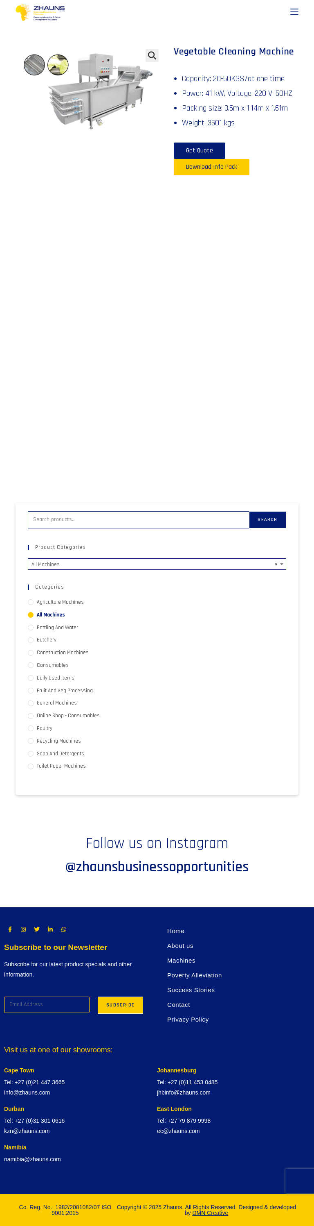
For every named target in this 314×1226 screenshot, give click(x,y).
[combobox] (157, 564)
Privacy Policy (188, 1019)
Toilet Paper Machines (61, 766)
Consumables (53, 665)
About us (180, 945)
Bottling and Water (57, 627)
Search (267, 520)
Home (175, 930)
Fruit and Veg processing (65, 690)
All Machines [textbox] (154, 564)
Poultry (44, 728)
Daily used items (55, 678)
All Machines (51, 615)
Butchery (46, 640)
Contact (178, 1004)
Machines (181, 960)
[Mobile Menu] (294, 12)
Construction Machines (63, 652)
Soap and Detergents (60, 753)
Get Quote (199, 150)
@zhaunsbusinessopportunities (157, 867)
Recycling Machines (59, 741)
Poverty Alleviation (194, 975)
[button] (152, 55)
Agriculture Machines (60, 602)
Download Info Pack (211, 167)
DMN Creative (210, 1213)
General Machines (57, 703)
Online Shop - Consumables (68, 715)
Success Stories (191, 989)
